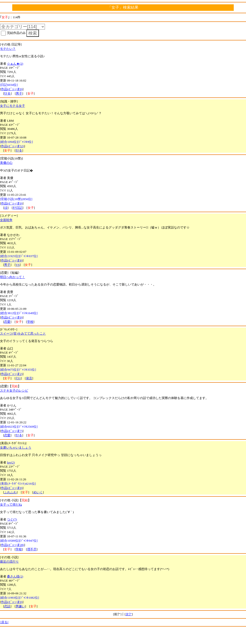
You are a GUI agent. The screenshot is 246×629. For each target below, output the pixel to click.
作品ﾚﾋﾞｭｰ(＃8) (11, 260)
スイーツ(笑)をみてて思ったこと (23, 333)
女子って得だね (11, 504)
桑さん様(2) (15, 576)
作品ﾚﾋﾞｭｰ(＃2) (11, 374)
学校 (30, 322)
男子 (19, 93)
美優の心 (6, 163)
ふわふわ (10, 492)
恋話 (7, 606)
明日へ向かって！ (12, 277)
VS (18, 265)
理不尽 (32, 549)
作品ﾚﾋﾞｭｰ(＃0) (11, 89)
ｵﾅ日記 (17, 208)
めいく (38, 492)
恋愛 (7, 322)
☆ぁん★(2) (15, 63)
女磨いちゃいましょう (15, 447)
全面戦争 (6, 220)
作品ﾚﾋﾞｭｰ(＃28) (12, 545)
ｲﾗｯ (18, 378)
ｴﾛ (5, 208)
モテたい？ (8, 49)
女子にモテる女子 (12, 106)
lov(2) (11, 462)
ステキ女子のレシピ (14, 390)
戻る (4, 622)
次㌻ (129, 614)
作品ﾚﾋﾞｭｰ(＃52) (12, 146)
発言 (29, 378)
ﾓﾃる (7, 93)
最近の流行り (9, 561)
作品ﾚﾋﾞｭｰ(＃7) (11, 431)
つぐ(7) (12, 519)
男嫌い (20, 606)
